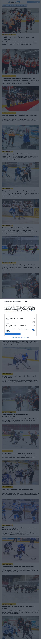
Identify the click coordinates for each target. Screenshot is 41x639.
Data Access (20, 337)
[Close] (39, 301)
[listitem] (20, 316)
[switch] (33, 318)
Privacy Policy (26, 337)
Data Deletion (14, 337)
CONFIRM (13, 333)
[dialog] (20, 319)
